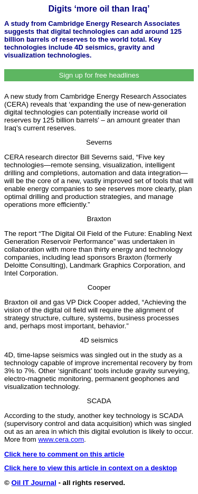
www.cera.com (61, 439)
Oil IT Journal (34, 483)
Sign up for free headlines (99, 75)
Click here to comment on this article (64, 454)
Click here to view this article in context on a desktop (90, 468)
